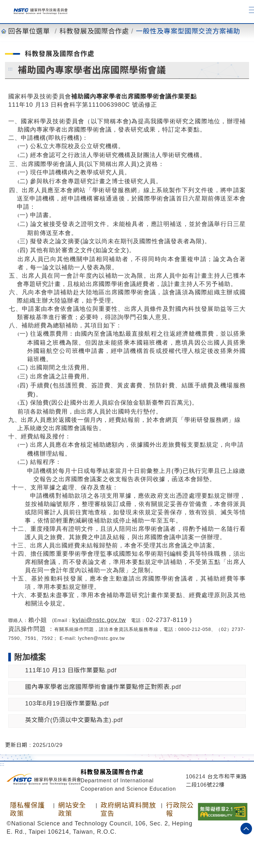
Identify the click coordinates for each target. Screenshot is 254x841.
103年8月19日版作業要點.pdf (67, 703)
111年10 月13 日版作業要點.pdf (71, 670)
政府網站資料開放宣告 (128, 809)
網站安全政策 (72, 809)
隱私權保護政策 (27, 809)
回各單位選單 (29, 31)
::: (10, 68)
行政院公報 (180, 809)
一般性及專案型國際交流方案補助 (188, 31)
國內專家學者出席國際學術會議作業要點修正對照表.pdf (103, 686)
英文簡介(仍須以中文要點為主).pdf (74, 719)
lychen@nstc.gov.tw (101, 638)
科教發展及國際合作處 (94, 31)
